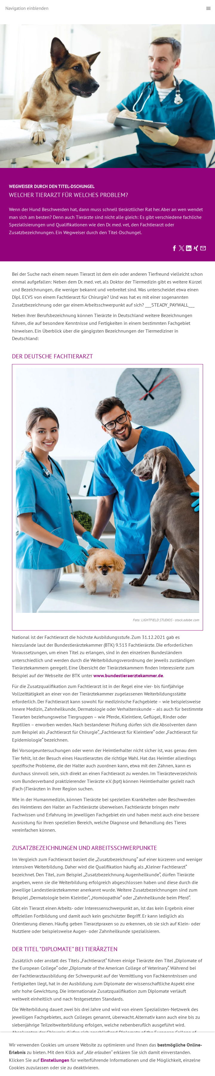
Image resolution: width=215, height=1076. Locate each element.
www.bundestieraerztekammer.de (128, 675)
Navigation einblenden (26, 8)
